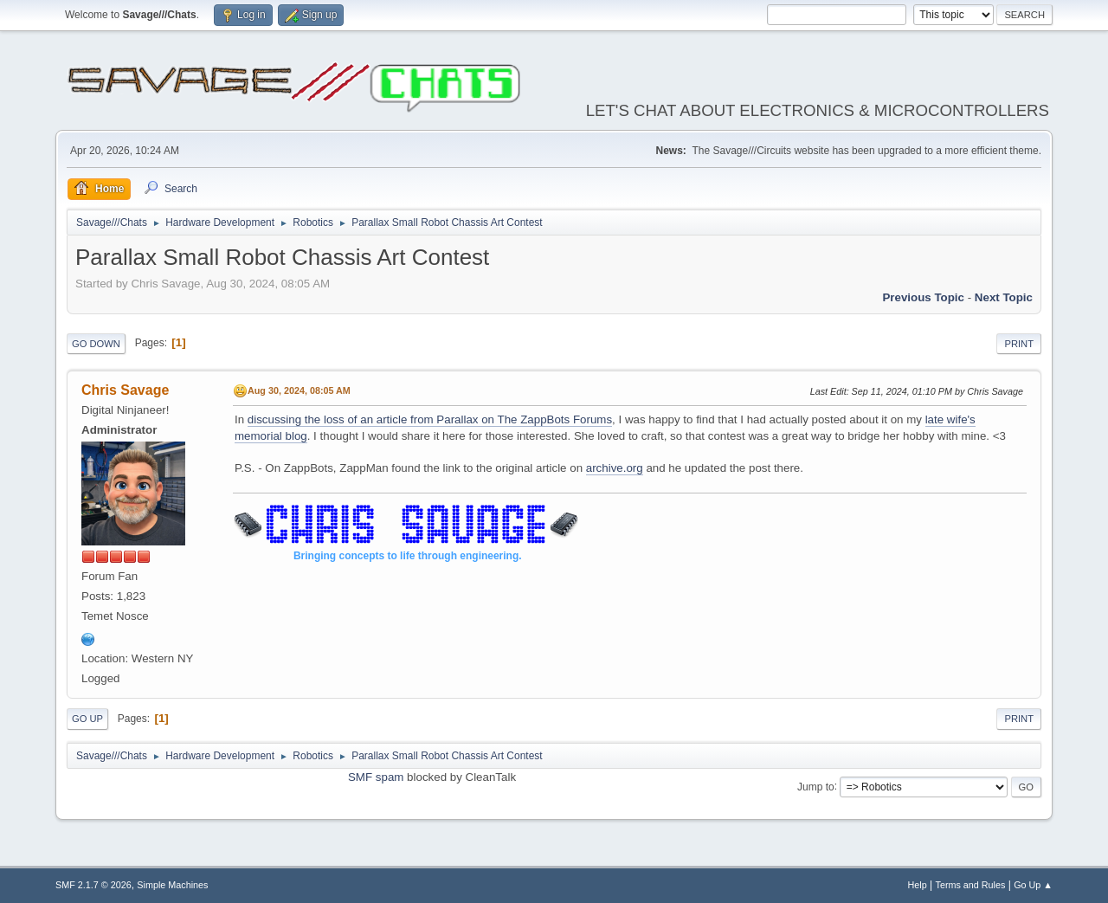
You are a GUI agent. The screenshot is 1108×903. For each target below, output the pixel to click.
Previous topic (923, 297)
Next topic (1004, 297)
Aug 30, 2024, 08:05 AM (299, 390)
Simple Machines (172, 885)
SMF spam (375, 777)
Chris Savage (125, 390)
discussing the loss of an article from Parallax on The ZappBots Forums (430, 419)
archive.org (614, 467)
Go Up (87, 718)
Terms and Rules (971, 885)
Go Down (96, 344)
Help (917, 885)
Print (1019, 344)
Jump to (815, 786)
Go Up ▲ (1033, 885)
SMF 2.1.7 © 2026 (93, 885)
